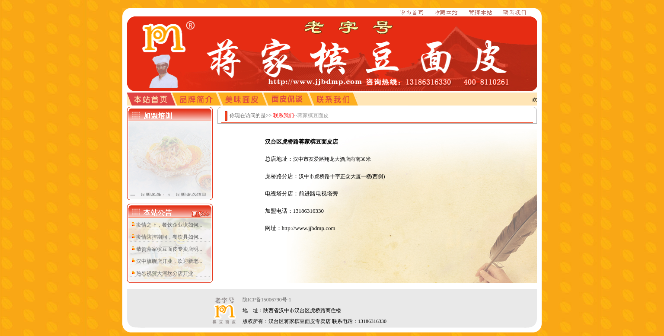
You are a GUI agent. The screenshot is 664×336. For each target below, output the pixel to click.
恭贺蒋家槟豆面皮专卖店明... (169, 249)
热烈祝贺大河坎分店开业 (164, 273)
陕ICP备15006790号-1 (267, 300)
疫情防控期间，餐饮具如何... (169, 237)
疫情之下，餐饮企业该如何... (169, 225)
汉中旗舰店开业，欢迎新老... (169, 261)
